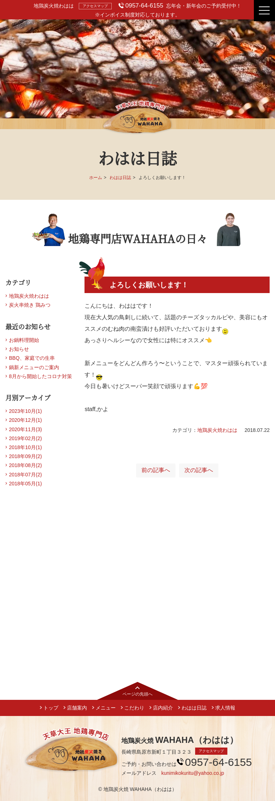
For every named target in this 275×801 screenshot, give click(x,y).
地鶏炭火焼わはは (217, 430)
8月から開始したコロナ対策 (40, 376)
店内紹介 (163, 708)
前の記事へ (155, 470)
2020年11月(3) (25, 429)
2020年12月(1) (25, 420)
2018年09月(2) (25, 456)
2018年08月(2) (25, 465)
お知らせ (19, 349)
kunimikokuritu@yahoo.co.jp (192, 773)
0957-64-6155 (144, 5)
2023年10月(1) (25, 411)
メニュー (106, 708)
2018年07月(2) (25, 474)
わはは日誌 (120, 177)
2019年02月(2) (25, 438)
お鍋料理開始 (24, 340)
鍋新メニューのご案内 (34, 367)
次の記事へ (198, 470)
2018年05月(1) (25, 483)
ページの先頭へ (137, 694)
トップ (50, 708)
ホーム (95, 177)
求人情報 (225, 708)
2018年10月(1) (25, 447)
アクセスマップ (95, 6)
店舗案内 (77, 708)
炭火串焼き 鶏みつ (29, 305)
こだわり (134, 708)
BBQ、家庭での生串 (32, 358)
